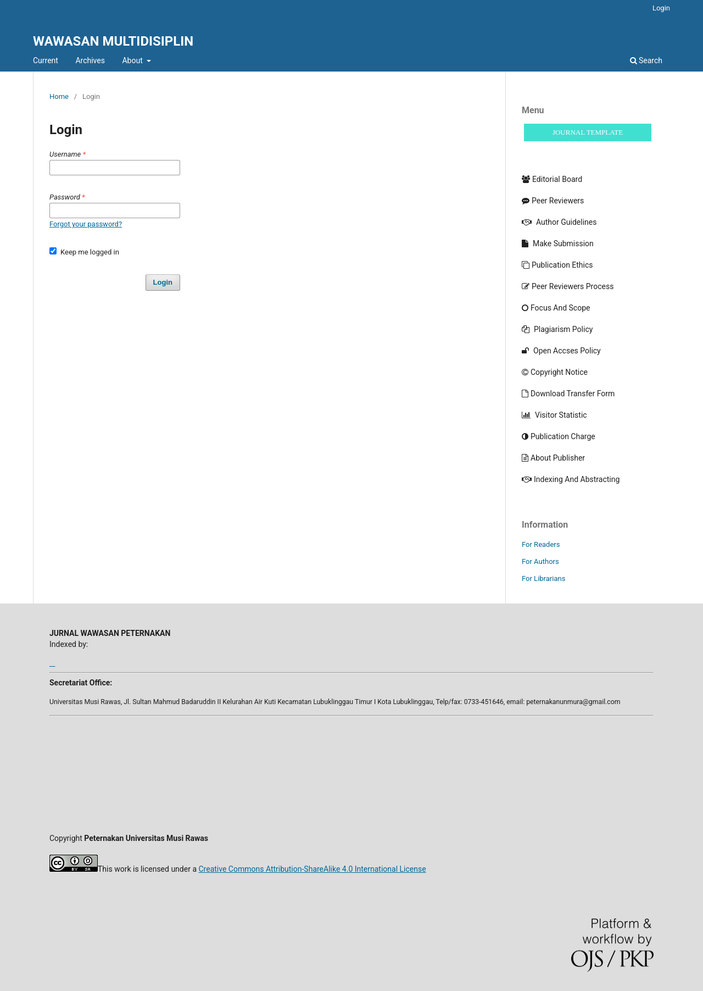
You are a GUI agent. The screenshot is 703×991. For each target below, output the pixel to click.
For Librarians (543, 578)
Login (661, 8)
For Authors (540, 561)
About (133, 60)
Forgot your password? (85, 224)
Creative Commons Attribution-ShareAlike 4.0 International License (312, 869)
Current (45, 60)
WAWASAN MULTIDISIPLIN (113, 41)
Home (59, 96)
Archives (90, 60)
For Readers (541, 544)
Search (646, 60)
